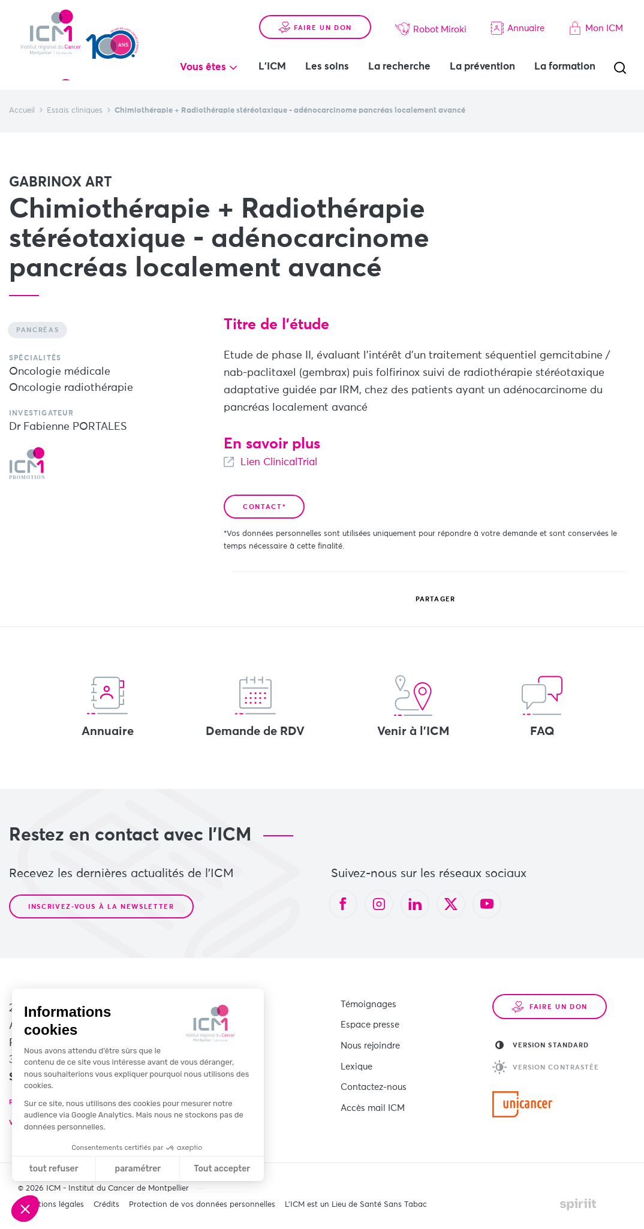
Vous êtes (220, 55)
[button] (25, 1208)
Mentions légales (53, 1205)
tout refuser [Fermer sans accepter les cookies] (54, 1169)
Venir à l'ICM (413, 706)
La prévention (499, 54)
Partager (426, 600)
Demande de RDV (255, 706)
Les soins (344, 54)
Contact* (264, 507)
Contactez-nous (374, 1077)
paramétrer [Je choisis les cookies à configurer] (138, 1169)
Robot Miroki (431, 16)
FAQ (542, 706)
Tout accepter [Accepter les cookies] (222, 1169)
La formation (306, 80)
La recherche (417, 54)
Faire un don (315, 15)
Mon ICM (595, 15)
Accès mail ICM (373, 1096)
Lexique (356, 1059)
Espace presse (370, 1021)
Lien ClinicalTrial (282, 462)
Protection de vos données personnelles (202, 1205)
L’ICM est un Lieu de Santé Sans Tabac (356, 1205)
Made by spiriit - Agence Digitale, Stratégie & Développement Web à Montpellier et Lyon (578, 1204)
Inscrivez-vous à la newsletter (101, 906)
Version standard (542, 1045)
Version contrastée (546, 1067)
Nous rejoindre (370, 1040)
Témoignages (368, 1003)
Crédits (106, 1205)
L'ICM (289, 54)
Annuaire (517, 15)
